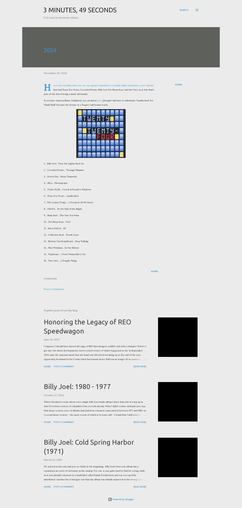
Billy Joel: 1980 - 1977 (77, 386)
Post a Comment (54, 289)
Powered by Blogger (121, 499)
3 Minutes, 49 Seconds (80, 10)
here (99, 100)
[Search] (184, 10)
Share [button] (178, 84)
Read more (140, 366)
